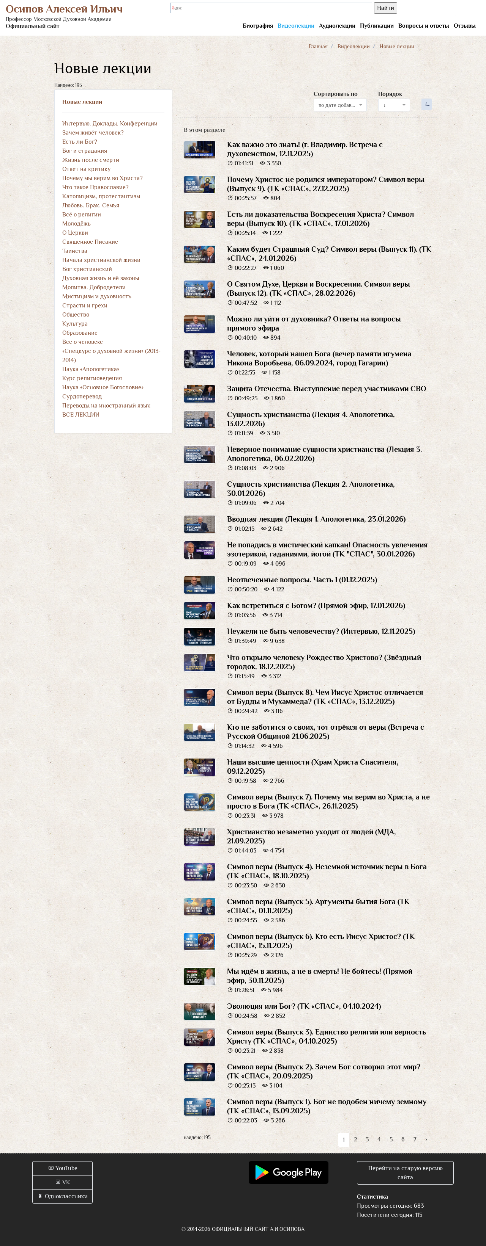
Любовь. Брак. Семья (90, 205)
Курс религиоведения (92, 378)
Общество (75, 314)
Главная (318, 46)
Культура (75, 323)
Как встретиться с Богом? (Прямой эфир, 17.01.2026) (316, 605)
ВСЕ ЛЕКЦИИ (80, 414)
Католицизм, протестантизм (101, 196)
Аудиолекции (337, 25)
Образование (80, 332)
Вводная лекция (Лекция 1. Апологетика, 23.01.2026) (316, 519)
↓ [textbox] (384, 105)
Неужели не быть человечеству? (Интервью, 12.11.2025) (321, 631)
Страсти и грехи (84, 305)
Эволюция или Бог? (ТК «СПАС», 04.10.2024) (304, 1006)
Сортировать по (336, 94)
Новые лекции (82, 102)
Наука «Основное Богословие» (103, 387)
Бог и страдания (84, 150)
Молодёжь (76, 223)
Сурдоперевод (82, 396)
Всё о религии (81, 214)
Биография (258, 25)
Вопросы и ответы (423, 25)
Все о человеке (82, 342)
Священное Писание (90, 241)
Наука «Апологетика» (90, 369)
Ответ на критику (86, 169)
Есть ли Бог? (79, 141)
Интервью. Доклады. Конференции (110, 123)
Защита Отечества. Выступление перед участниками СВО (326, 388)
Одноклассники (62, 1196)
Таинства (74, 251)
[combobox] (340, 105)
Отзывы (465, 25)
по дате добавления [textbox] (338, 105)
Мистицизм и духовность (96, 296)
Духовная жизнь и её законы (100, 278)
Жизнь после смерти (90, 160)
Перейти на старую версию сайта (405, 1173)
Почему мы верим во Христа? (102, 178)
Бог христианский (87, 269)
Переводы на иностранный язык (106, 405)
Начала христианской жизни (101, 260)
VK (62, 1182)
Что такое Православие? (95, 187)
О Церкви (75, 232)
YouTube (62, 1168)
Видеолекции (296, 25)
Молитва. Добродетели (94, 287)
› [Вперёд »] (426, 1139)
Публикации (377, 25)
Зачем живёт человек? (93, 132)
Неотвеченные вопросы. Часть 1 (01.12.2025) (302, 579)
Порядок (390, 94)
